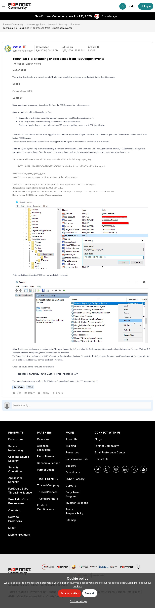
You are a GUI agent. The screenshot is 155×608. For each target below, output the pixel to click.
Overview (14, 510)
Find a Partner (45, 456)
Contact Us (101, 459)
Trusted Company (48, 485)
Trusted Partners (47, 498)
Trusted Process (47, 492)
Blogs (98, 439)
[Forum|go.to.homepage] (19, 6)
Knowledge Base (36, 24)
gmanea (16, 46)
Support (71, 465)
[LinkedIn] (125, 469)
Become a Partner (48, 463)
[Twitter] (107, 469)
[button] (4, 6)
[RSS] (143, 469)
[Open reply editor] (77, 405)
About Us (71, 439)
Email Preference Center (109, 452)
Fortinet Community (13, 24)
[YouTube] (116, 469)
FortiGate (75, 24)
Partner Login (45, 469)
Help (131, 6)
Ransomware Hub (77, 459)
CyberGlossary (75, 479)
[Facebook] (97, 469)
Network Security (57, 24)
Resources (72, 452)
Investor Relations (77, 502)
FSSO (30, 387)
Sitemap (71, 520)
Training (71, 445)
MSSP (12, 528)
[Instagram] (134, 469)
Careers (71, 485)
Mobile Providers (19, 534)
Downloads (73, 472)
